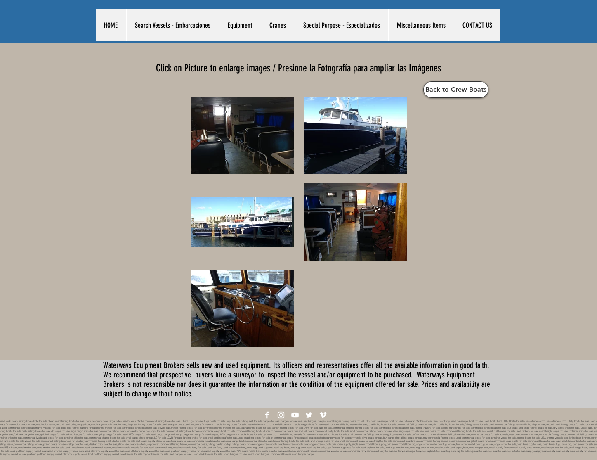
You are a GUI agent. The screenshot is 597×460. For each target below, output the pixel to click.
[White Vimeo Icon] (323, 415)
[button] (172, 25)
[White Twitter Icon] (309, 415)
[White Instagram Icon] (281, 415)
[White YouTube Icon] (295, 415)
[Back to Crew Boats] (455, 89)
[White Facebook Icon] (266, 415)
